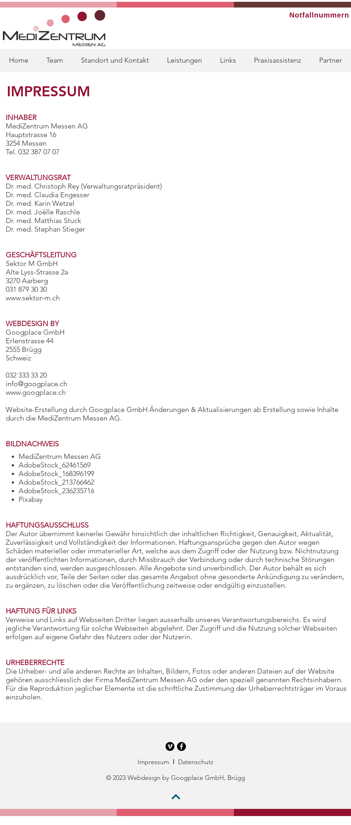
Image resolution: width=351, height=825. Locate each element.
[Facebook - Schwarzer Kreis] (181, 746)
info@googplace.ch (36, 383)
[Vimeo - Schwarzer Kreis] (169, 746)
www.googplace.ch (36, 392)
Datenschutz (195, 762)
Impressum (153, 762)
